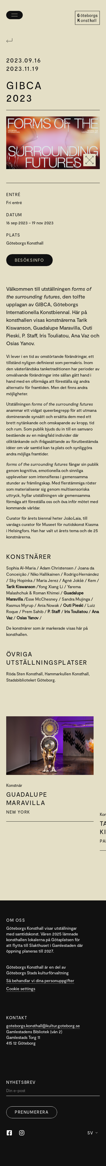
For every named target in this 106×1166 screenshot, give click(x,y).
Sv (92, 1132)
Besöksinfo (29, 260)
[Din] (53, 1091)
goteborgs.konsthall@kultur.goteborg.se (43, 1025)
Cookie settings (20, 988)
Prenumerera (32, 1111)
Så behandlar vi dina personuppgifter (40, 980)
